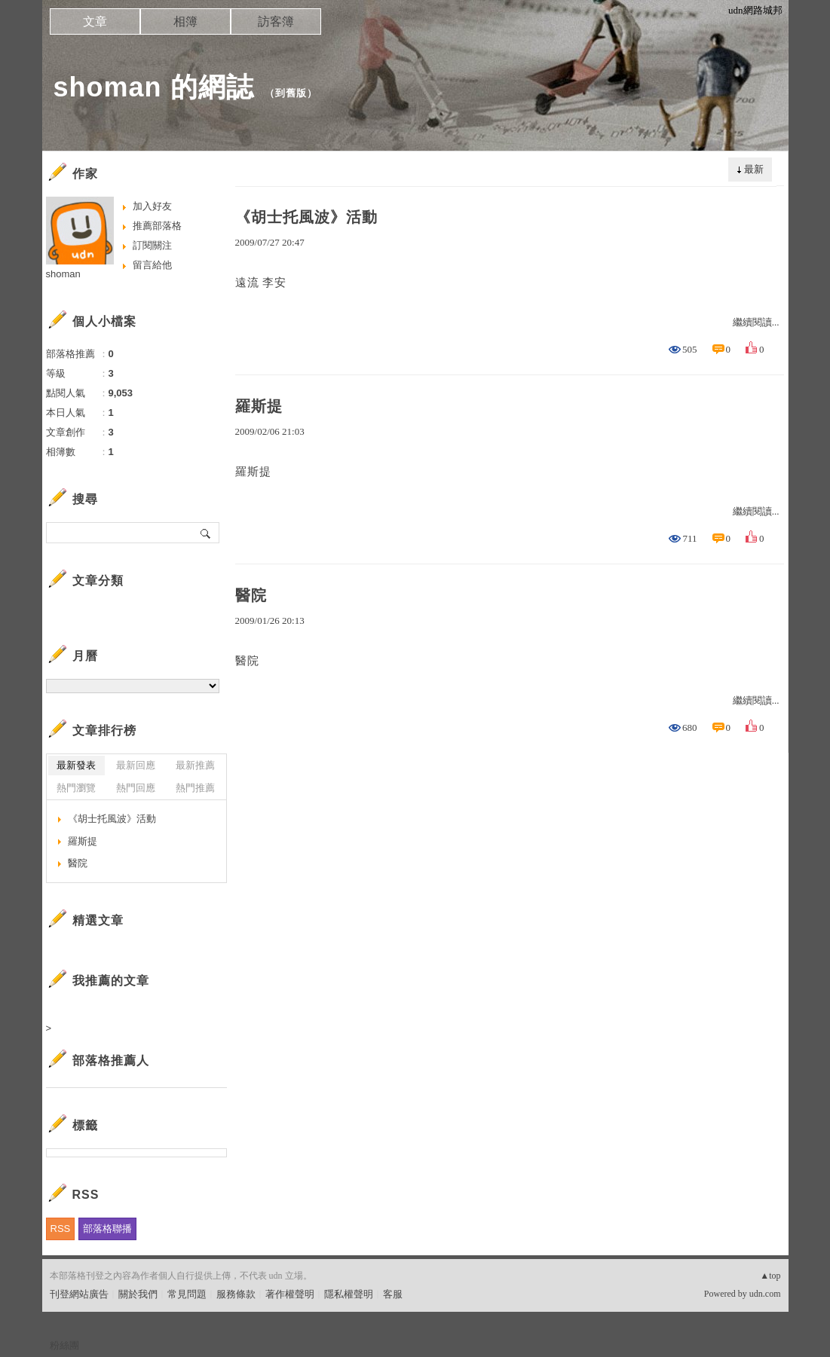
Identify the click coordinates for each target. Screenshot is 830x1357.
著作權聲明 (289, 1294)
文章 (95, 21)
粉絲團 (64, 1345)
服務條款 (236, 1294)
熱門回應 (135, 787)
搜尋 (206, 532)
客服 (393, 1294)
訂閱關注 (152, 245)
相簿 (185, 21)
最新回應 (135, 765)
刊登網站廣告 (79, 1294)
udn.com (765, 1293)
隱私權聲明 (348, 1294)
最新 (754, 169)
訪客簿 (276, 21)
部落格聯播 (107, 1228)
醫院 (251, 595)
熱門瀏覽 (76, 787)
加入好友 (152, 206)
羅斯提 (259, 406)
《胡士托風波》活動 (306, 217)
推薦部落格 (157, 225)
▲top (770, 1275)
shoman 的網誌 (154, 87)
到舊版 (291, 93)
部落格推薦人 (110, 1060)
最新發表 (76, 765)
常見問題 (187, 1294)
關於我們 (138, 1294)
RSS (61, 1228)
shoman (63, 274)
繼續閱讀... (756, 322)
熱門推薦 (195, 787)
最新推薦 (195, 765)
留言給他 (152, 264)
